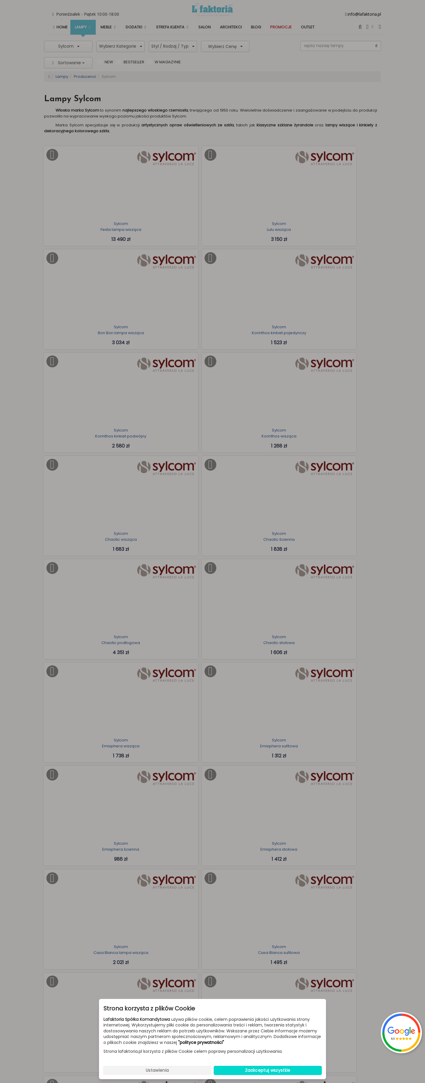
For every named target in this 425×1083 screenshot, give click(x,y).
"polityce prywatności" (201, 1042)
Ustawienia (157, 1070)
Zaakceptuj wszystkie (268, 1070)
